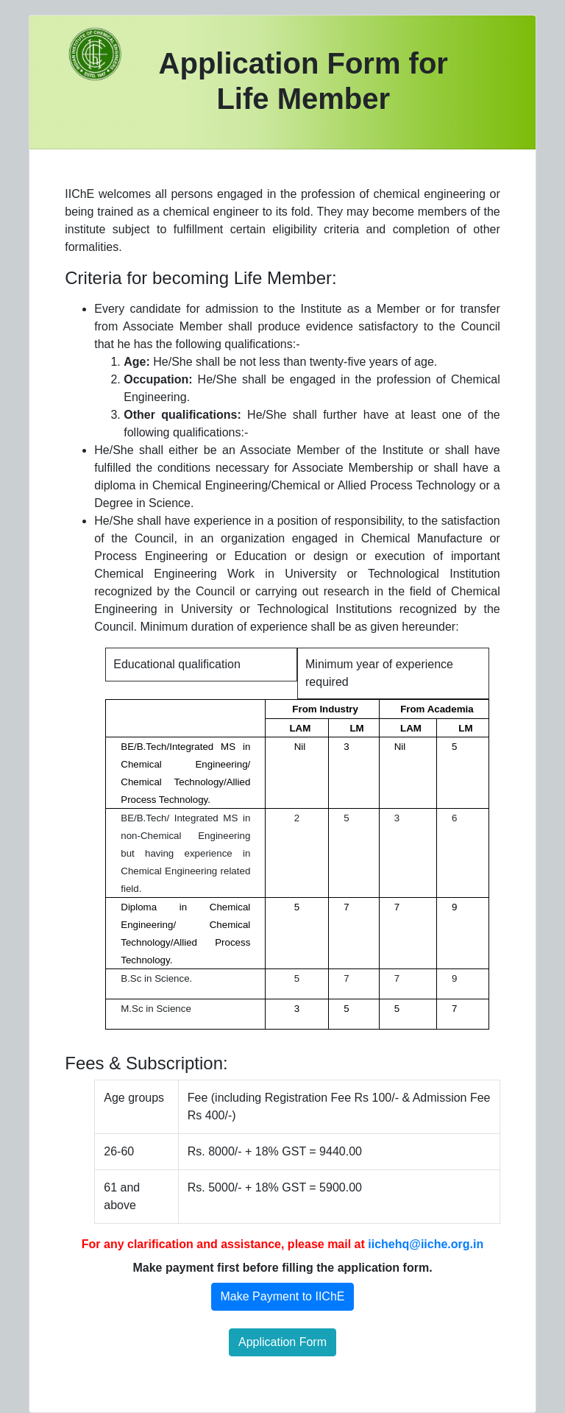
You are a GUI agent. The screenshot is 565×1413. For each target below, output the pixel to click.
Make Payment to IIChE (283, 1296)
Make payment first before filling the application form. (282, 1267)
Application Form (282, 1342)
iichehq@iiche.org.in (425, 1244)
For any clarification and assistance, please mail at (282, 1244)
